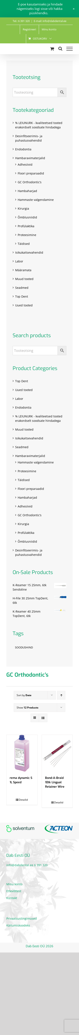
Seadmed (21, 288)
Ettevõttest (13, 891)
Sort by (24, 695)
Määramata (23, 270)
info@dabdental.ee (19, 865)
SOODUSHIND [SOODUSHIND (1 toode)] (24, 647)
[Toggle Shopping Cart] (52, 48)
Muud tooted (24, 279)
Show (27, 707)
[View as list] (43, 718)
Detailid (23, 799)
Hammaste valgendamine (36, 200)
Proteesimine (27, 235)
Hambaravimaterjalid (30, 158)
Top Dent (21, 296)
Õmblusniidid (27, 217)
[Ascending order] (61, 695)
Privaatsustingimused (21, 918)
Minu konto (14, 884)
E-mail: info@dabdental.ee (50, 21)
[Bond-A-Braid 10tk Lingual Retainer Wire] (57, 753)
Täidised (24, 244)
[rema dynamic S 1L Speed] (22, 753)
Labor (19, 261)
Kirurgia (23, 208)
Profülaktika (26, 226)
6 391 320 (41, 865)
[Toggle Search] (60, 48)
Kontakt (11, 898)
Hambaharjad (27, 191)
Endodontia (23, 149)
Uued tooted (24, 305)
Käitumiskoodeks (18, 925)
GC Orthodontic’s (30, 182)
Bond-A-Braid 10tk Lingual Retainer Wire (54, 782)
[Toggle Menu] (69, 49)
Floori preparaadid (31, 173)
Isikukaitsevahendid (29, 252)
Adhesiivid (25, 164)
